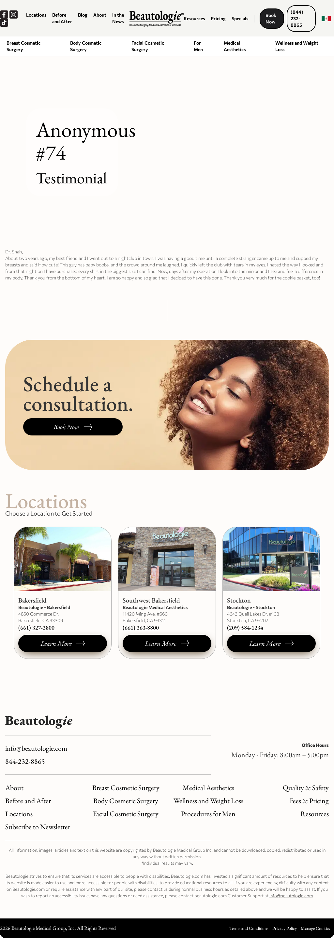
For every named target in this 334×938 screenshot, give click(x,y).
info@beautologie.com (36, 748)
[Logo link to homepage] (156, 18)
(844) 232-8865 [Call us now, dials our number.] (297, 18)
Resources (194, 18)
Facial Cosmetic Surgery (147, 46)
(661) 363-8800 (141, 627)
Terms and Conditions (248, 928)
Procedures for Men (208, 813)
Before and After (62, 18)
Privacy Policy (284, 928)
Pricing (218, 18)
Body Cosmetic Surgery (85, 46)
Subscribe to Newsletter (37, 826)
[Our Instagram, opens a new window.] (14, 14)
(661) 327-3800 (36, 627)
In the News (118, 18)
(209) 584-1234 (245, 627)
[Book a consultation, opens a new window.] (73, 426)
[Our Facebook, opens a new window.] (4, 14)
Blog (82, 15)
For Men (198, 46)
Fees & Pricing (309, 800)
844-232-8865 (25, 761)
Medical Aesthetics (235, 46)
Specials (240, 18)
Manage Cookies (315, 928)
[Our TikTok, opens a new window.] (4, 23)
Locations (36, 15)
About (99, 15)
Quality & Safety (306, 787)
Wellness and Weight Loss (296, 46)
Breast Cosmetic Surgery (23, 46)
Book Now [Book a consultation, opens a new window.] (271, 18)
